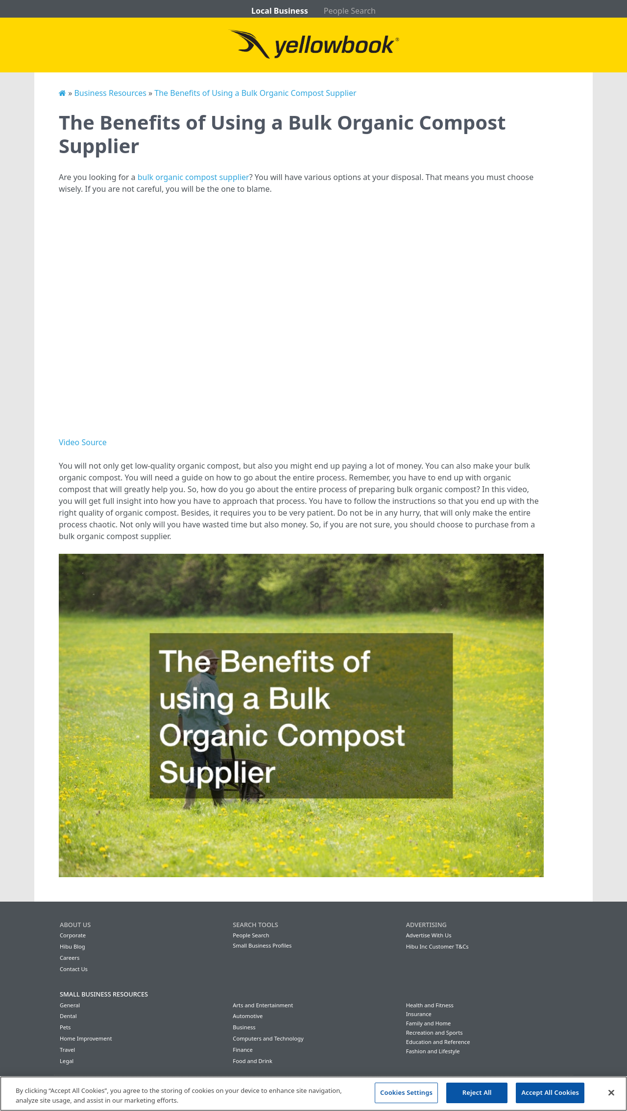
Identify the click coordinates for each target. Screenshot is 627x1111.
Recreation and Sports (434, 1032)
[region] (313, 1093)
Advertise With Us (429, 935)
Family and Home (428, 1023)
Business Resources (110, 93)
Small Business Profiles (262, 945)
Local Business (279, 10)
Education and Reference (438, 1041)
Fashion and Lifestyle (433, 1051)
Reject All (477, 1092)
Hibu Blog (72, 946)
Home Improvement (86, 1038)
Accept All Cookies (550, 1092)
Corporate (73, 935)
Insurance (419, 1014)
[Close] (611, 1092)
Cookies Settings (406, 1092)
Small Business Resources (104, 994)
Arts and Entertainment (263, 1005)
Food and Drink (252, 1061)
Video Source (83, 442)
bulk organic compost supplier (193, 177)
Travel (67, 1049)
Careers (69, 957)
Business (244, 1027)
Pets (65, 1027)
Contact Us (74, 969)
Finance (242, 1049)
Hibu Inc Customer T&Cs (437, 946)
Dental (68, 1016)
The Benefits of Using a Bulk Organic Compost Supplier (255, 93)
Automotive (248, 1016)
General (70, 1005)
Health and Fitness (430, 1005)
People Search (350, 10)
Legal (66, 1061)
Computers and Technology (268, 1038)
